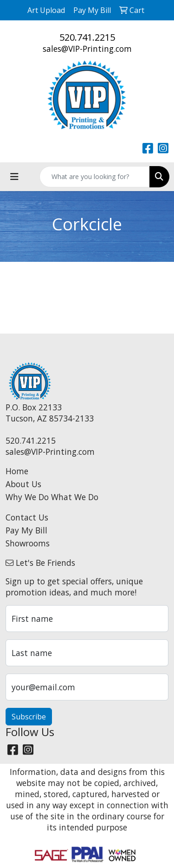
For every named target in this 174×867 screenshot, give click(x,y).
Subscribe (29, 717)
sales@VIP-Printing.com (87, 48)
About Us (23, 483)
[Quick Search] (94, 176)
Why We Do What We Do (52, 496)
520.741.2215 (87, 37)
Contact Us (27, 517)
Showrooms (28, 543)
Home (17, 471)
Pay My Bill (26, 530)
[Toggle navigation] (14, 176)
